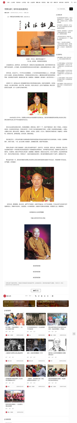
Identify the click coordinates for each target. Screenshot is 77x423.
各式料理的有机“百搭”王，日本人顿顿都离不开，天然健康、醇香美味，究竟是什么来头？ (65, 19)
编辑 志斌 (7, 12)
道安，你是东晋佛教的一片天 (28, 364)
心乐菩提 (24, 2)
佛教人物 (38, 2)
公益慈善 (33, 2)
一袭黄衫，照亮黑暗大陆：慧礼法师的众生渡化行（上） (28, 387)
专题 (29, 2)
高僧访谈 (19, 2)
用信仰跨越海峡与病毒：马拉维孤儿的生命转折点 (44, 387)
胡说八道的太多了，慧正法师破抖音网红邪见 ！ (64, 59)
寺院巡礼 (44, 2)
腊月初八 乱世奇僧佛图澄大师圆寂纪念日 (44, 364)
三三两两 (59, 63)
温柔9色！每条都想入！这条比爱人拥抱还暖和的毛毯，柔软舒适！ (65, 32)
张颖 (58, 57)
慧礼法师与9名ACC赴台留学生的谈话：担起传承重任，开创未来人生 (44, 342)
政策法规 (61, 2)
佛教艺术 (56, 2)
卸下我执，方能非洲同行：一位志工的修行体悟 (12, 342)
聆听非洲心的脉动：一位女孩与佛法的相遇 (12, 410)
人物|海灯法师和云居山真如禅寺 (12, 364)
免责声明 (67, 2)
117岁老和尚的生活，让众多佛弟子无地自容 (28, 342)
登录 (75, 2)
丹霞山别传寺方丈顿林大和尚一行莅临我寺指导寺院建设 (64, 79)
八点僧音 (13, 2)
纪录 (52, 2)
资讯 (9, 2)
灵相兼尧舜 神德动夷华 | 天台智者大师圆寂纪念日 (12, 387)
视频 (48, 2)
